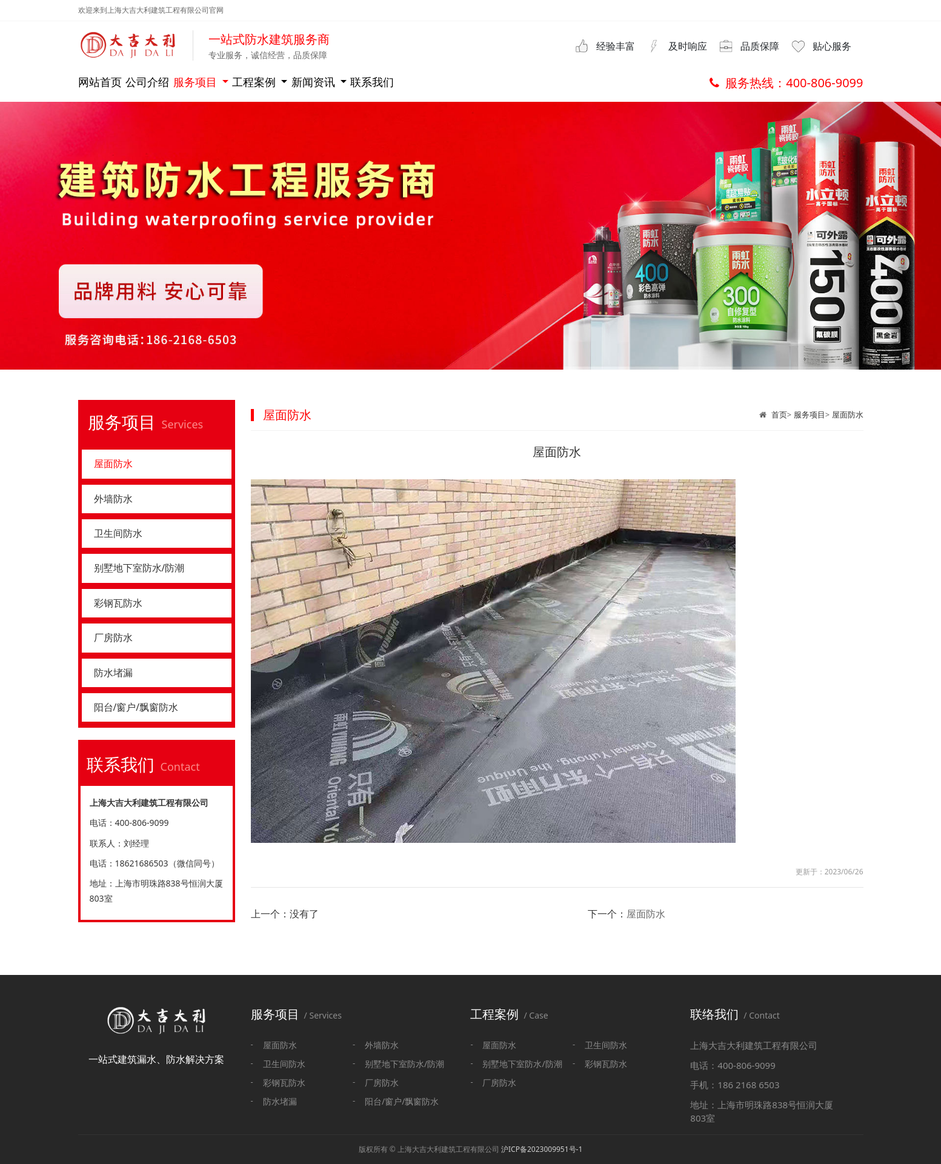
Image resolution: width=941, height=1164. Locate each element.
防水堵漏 (116, 686)
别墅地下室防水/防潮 (145, 575)
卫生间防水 (121, 538)
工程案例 (368, 82)
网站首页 (105, 82)
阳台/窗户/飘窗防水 (141, 723)
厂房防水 (116, 649)
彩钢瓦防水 (121, 612)
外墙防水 (116, 501)
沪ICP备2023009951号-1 (541, 1149)
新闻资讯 (464, 82)
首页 (779, 414)
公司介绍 (188, 82)
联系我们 (557, 82)
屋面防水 (847, 414)
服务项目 (273, 82)
